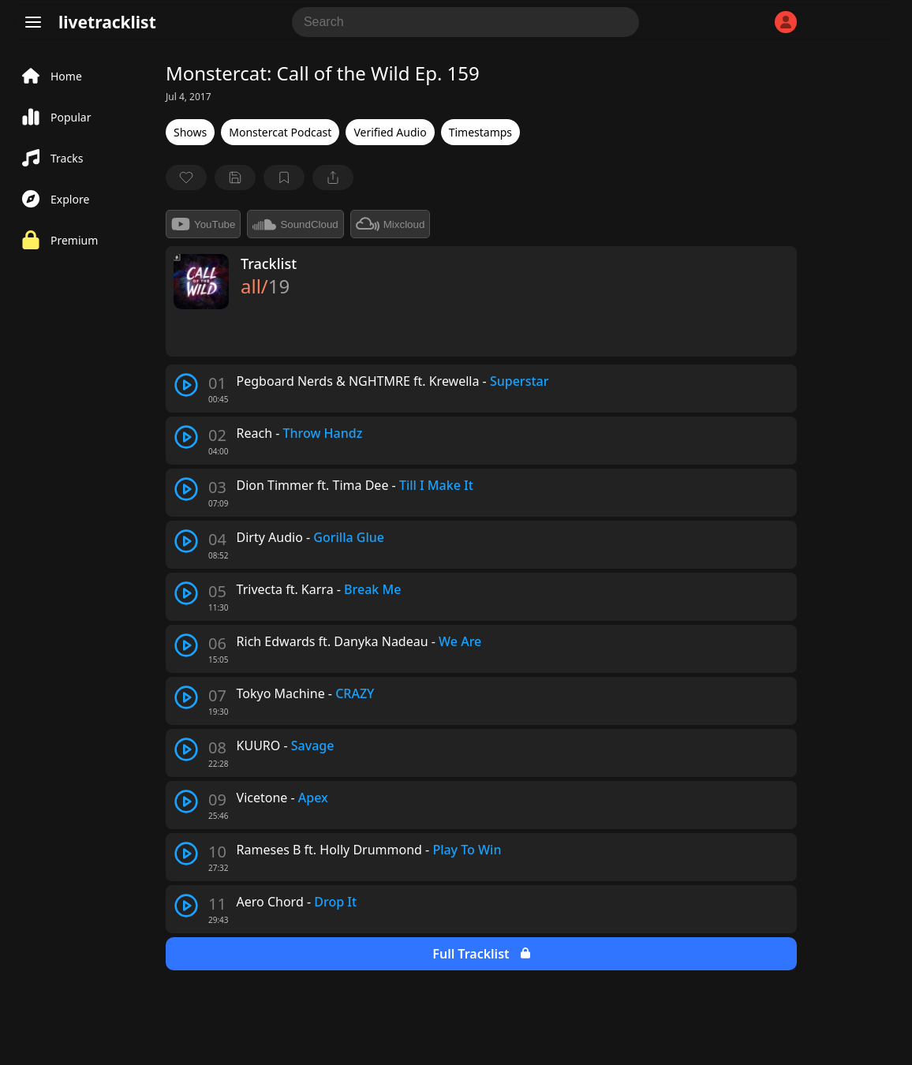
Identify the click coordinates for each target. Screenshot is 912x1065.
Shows (190, 132)
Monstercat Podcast (280, 132)
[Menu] (33, 22)
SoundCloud (295, 224)
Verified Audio (389, 132)
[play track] (186, 385)
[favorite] (186, 177)
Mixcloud (390, 224)
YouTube (203, 224)
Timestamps (480, 132)
